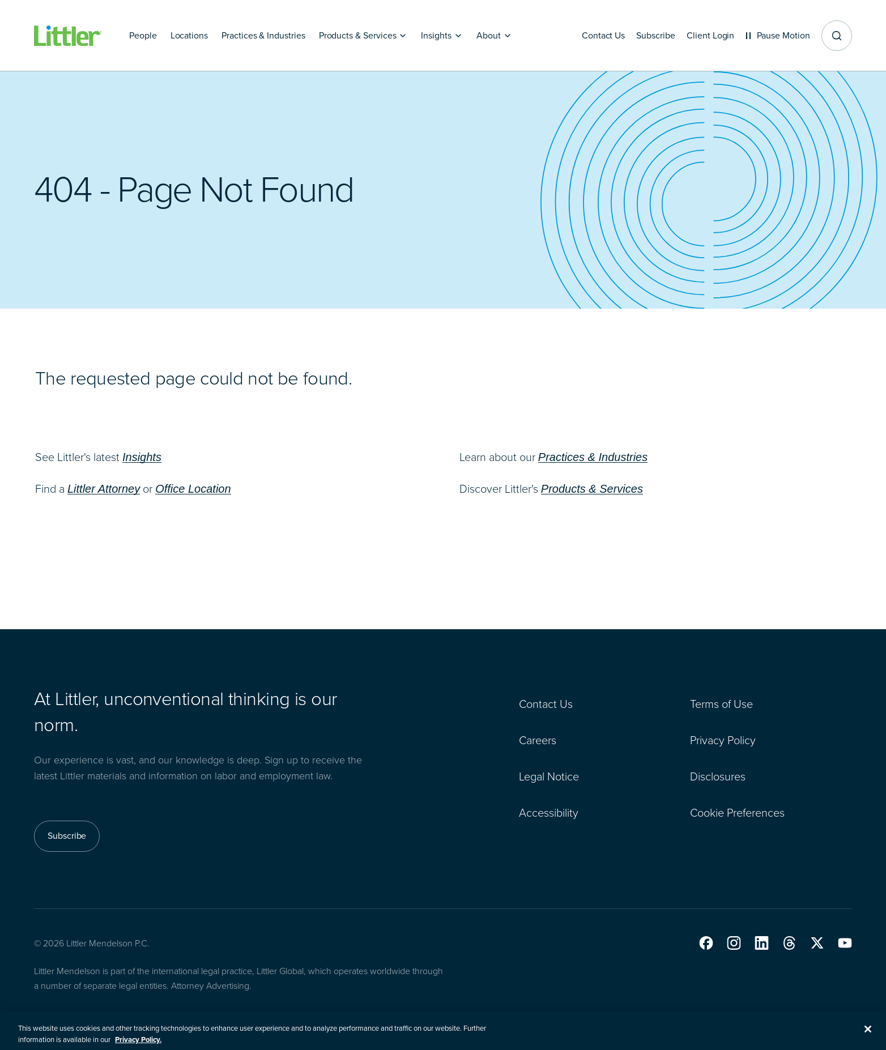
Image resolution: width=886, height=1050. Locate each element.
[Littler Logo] (68, 35)
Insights (141, 457)
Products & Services (592, 489)
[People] (143, 36)
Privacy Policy (723, 740)
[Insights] (442, 36)
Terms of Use (721, 704)
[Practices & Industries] (263, 36)
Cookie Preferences (737, 813)
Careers (537, 740)
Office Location (193, 489)
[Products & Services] (363, 36)
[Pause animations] (776, 36)
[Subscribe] (649, 36)
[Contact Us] (594, 36)
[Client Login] (706, 36)
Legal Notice (549, 776)
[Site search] (836, 35)
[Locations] (189, 36)
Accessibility (548, 813)
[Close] (867, 1035)
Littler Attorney (103, 489)
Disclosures (718, 776)
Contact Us (546, 704)
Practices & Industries (593, 457)
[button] (706, 943)
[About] (494, 36)
